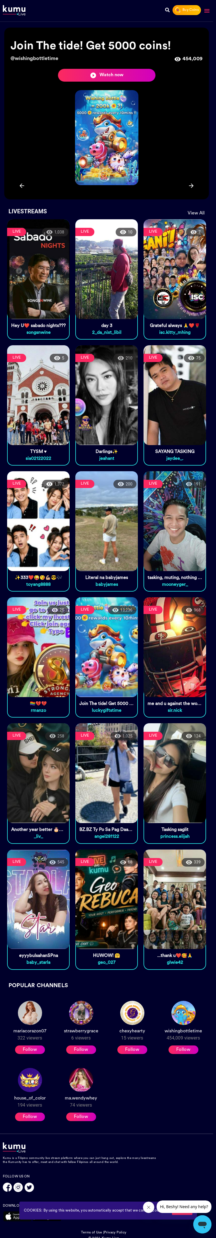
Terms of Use (91, 1232)
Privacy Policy (115, 1232)
